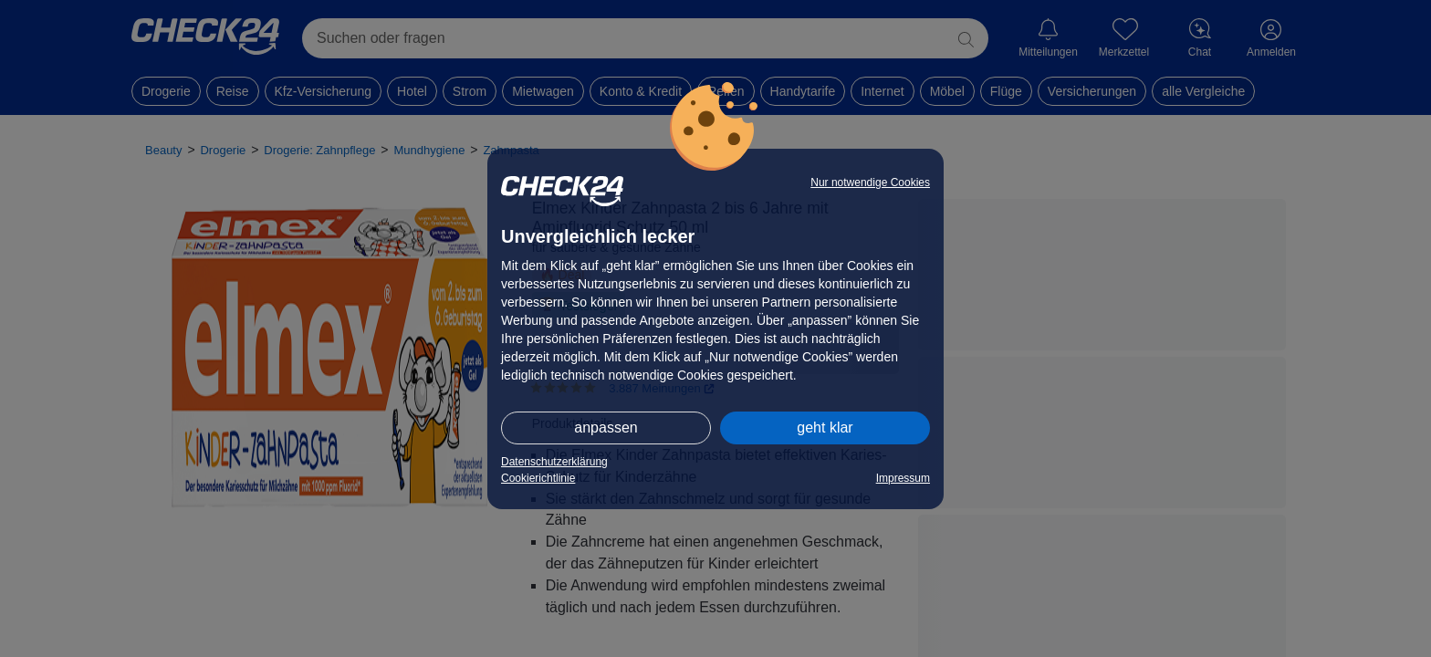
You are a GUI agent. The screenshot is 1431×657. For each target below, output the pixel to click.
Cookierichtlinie (538, 478)
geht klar (824, 427)
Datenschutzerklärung (554, 461)
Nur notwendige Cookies (870, 182)
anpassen (605, 427)
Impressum (903, 478)
